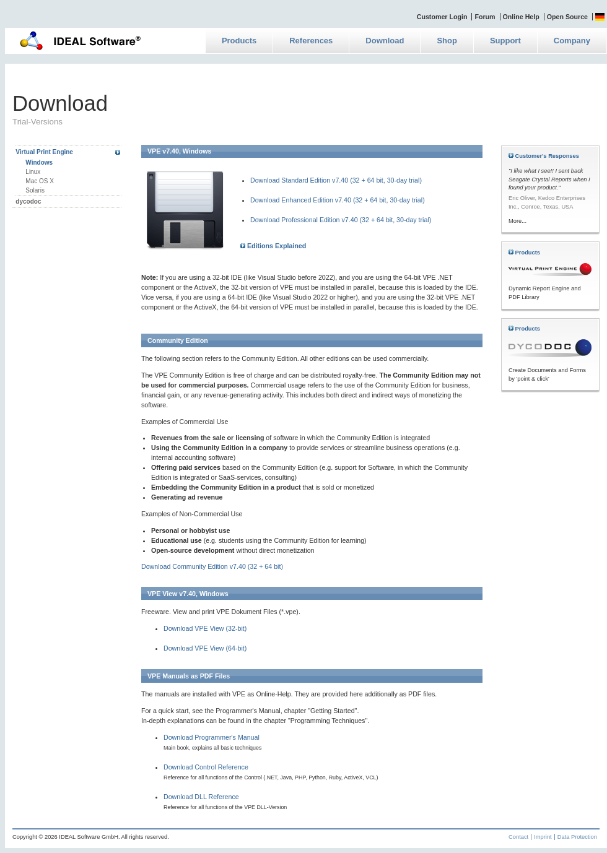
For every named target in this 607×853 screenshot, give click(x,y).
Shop (447, 40)
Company (572, 40)
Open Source (567, 16)
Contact (518, 837)
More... (517, 221)
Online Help (521, 16)
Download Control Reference (206, 767)
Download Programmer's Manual (212, 737)
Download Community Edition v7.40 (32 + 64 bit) (212, 566)
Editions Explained (273, 245)
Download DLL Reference (201, 796)
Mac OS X (39, 181)
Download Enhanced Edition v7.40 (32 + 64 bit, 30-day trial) (337, 200)
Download (384, 40)
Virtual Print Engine (44, 152)
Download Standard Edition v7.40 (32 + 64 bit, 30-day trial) (336, 180)
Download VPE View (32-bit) (205, 628)
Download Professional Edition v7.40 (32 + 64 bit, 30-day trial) (340, 219)
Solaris (35, 190)
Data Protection (577, 837)
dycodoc (28, 201)
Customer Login (442, 16)
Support (505, 40)
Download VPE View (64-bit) (205, 648)
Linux (32, 171)
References (311, 40)
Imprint (543, 837)
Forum (484, 16)
